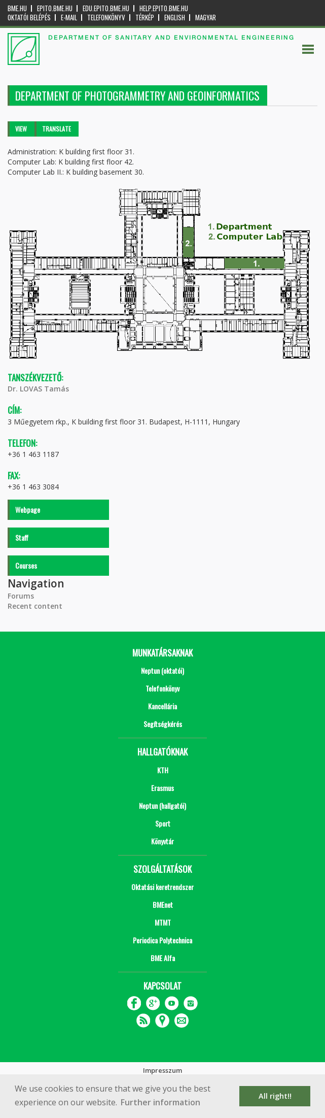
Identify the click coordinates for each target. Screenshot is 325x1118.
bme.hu (17, 8)
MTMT (163, 922)
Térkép (144, 17)
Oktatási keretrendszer (162, 886)
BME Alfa (163, 957)
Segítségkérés (162, 723)
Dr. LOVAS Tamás (38, 388)
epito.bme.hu (55, 8)
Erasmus (162, 787)
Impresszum (162, 1070)
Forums (21, 596)
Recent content (35, 606)
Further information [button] (160, 1102)
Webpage (27, 509)
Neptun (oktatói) (162, 670)
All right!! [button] (275, 1096)
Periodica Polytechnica (162, 940)
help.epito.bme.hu (163, 8)
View (21, 128)
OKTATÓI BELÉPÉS (29, 17)
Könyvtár (162, 841)
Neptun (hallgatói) (162, 805)
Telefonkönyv (106, 17)
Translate (56, 128)
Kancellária (162, 706)
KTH (162, 770)
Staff (21, 537)
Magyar (205, 17)
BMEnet (163, 904)
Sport (162, 823)
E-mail (69, 17)
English (174, 17)
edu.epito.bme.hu (106, 8)
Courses (26, 565)
